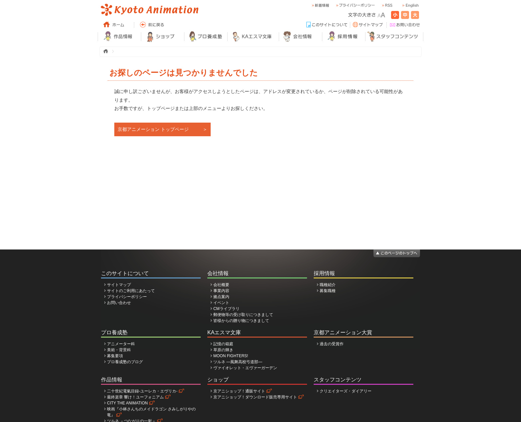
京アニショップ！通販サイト (239, 391)
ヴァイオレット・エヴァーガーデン (245, 368)
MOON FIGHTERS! (230, 356)
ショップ (218, 379)
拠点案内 (221, 296)
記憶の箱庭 (223, 344)
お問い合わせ (119, 302)
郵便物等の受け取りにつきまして (243, 314)
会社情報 (218, 273)
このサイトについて (125, 273)
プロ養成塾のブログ (125, 362)
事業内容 (221, 290)
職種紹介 (328, 284)
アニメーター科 (121, 344)
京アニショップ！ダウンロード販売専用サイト (255, 397)
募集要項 (115, 356)
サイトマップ (119, 284)
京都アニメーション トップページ (153, 129)
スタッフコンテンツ (338, 379)
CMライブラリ (226, 308)
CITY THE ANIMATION (127, 403)
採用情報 (324, 273)
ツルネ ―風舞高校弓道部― (237, 362)
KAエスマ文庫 (224, 332)
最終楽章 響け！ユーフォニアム (135, 397)
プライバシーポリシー (127, 296)
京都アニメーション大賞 (343, 332)
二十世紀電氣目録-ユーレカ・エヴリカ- (142, 391)
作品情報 (111, 379)
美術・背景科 (119, 350)
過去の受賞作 (332, 344)
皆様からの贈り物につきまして (241, 320)
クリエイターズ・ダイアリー (345, 391)
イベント (221, 302)
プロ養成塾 (114, 332)
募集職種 (328, 290)
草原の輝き (223, 350)
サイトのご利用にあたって (131, 290)
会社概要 (221, 284)
